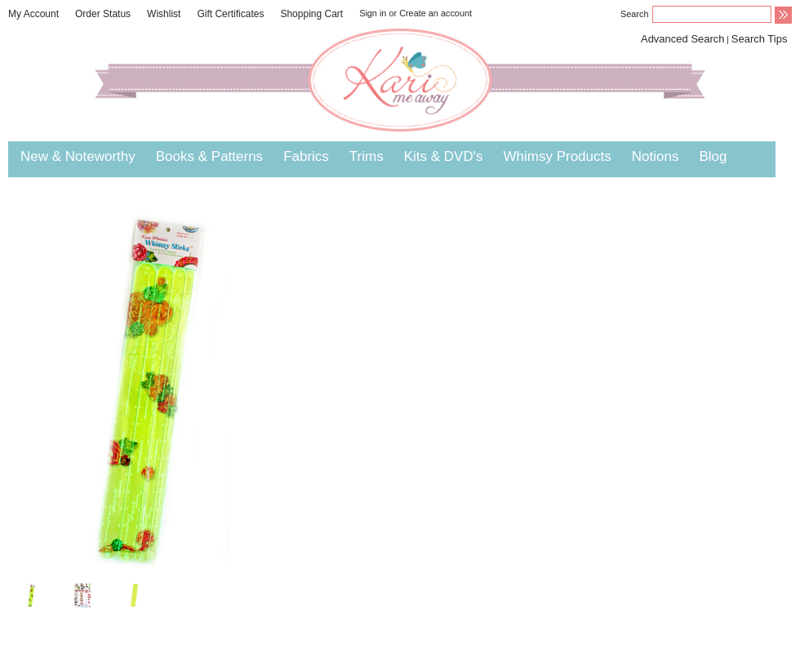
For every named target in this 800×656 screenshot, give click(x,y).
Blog (713, 156)
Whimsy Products (557, 156)
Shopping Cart (311, 14)
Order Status (103, 14)
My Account (33, 14)
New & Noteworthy (78, 156)
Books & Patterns (209, 156)
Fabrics (306, 156)
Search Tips (759, 39)
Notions (655, 156)
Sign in (372, 13)
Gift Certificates (230, 14)
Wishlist (163, 14)
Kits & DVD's (443, 156)
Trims (366, 156)
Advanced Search (683, 39)
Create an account (435, 13)
